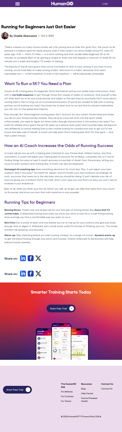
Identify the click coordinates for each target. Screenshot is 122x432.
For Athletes (67, 391)
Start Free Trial (62, 308)
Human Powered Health (89, 399)
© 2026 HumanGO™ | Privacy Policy (78, 416)
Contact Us (106, 388)
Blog (83, 388)
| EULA (98, 416)
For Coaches (67, 396)
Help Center (87, 393)
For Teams (66, 401)
